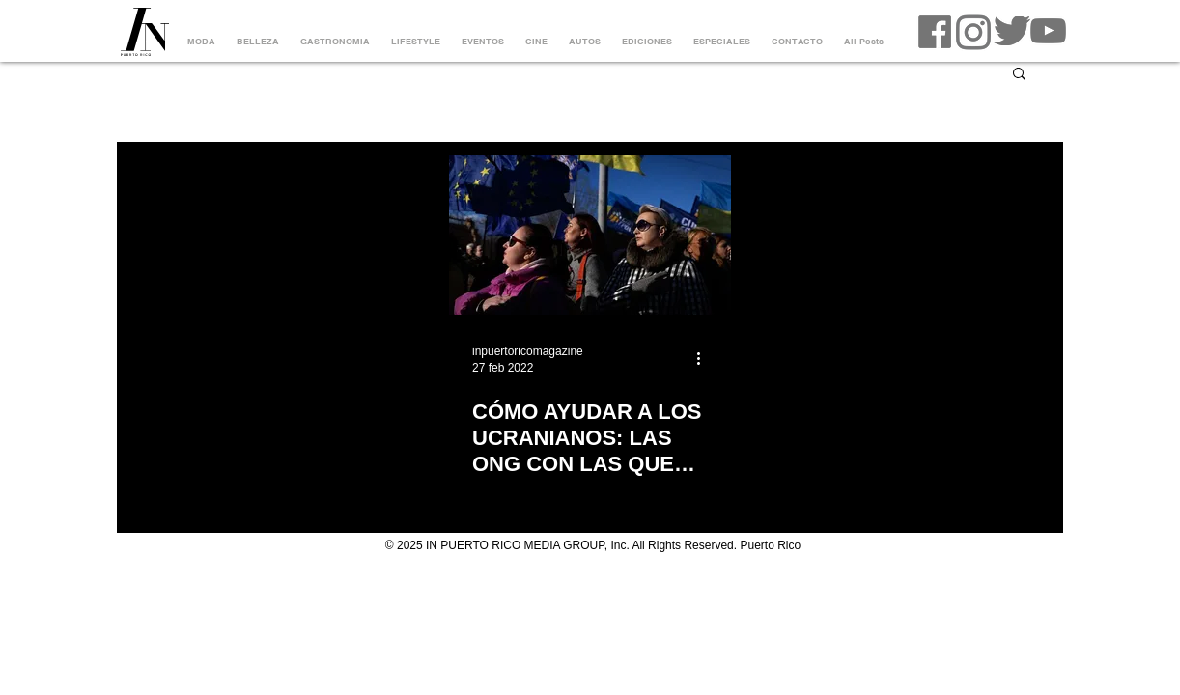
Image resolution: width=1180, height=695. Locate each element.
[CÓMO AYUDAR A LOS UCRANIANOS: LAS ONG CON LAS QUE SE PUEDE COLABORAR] (590, 235)
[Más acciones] (704, 358)
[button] (1019, 75)
